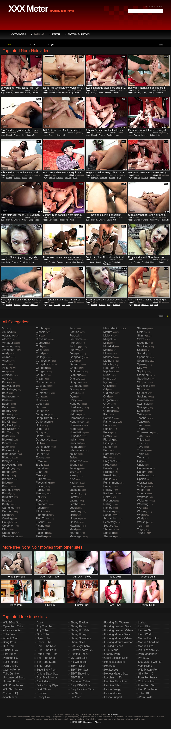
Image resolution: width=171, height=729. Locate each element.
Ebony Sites (77, 642)
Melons (108, 335)
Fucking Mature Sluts (117, 634)
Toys (140, 446)
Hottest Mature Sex (116, 673)
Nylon (107, 382)
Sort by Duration (79, 34)
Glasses (75, 378)
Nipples (108, 371)
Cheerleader (10, 536)
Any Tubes (43, 630)
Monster (108, 357)
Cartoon (7, 511)
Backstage (9, 389)
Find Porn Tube (147, 689)
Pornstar (35, 93)
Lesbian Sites (112, 685)
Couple (162, 262)
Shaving (108, 532)
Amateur (7, 342)
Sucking (142, 396)
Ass (23, 135)
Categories (18, 34)
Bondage (8, 468)
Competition (43, 360)
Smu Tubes (44, 665)
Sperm (141, 364)
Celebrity (8, 525)
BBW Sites (76, 677)
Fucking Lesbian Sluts (117, 626)
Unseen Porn (11, 681)
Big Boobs (8, 418)
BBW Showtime (79, 673)
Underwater (144, 468)
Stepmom (143, 375)
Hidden (74, 414)
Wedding (143, 504)
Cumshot (60, 177)
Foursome (76, 339)
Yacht (140, 525)
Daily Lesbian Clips (82, 689)
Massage (75, 536)
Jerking (74, 468)
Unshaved (143, 475)
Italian (73, 454)
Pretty (107, 464)
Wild (140, 518)
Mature (65, 93)
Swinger (142, 407)
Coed (39, 353)
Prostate (108, 471)
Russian (108, 511)
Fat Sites (75, 697)
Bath (5, 393)
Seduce (108, 525)
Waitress (142, 497)
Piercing (108, 439)
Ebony (40, 457)
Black (5, 446)
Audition (7, 375)
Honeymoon (77, 421)
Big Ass (7, 414)
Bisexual (7, 439)
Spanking (143, 360)
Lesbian (75, 511)
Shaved (108, 529)
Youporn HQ (10, 693)
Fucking (75, 346)
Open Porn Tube (13, 626)
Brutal (6, 493)
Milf (64, 135)
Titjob (140, 439)
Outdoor (108, 410)
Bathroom (8, 396)
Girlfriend (75, 371)
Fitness (40, 529)
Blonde (6, 457)
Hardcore (159, 93)
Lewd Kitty (144, 626)
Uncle (140, 464)
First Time (42, 518)
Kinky (73, 475)
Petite (107, 436)
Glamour (75, 375)
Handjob (68, 177)
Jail (72, 457)
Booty (5, 475)
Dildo (39, 428)
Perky (107, 432)
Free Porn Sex (147, 685)
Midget (107, 339)
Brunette (108, 93)
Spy (139, 367)
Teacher (142, 418)
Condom (41, 367)
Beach (6, 407)
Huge (73, 428)
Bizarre (6, 443)
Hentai (74, 410)
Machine (75, 525)
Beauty (6, 410)
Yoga (140, 529)
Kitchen (74, 482)
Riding (107, 504)
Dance (40, 410)
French (74, 342)
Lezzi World (145, 634)
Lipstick (74, 522)
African (6, 339)
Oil (105, 389)
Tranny (141, 450)
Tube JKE (144, 693)
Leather (75, 504)
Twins (140, 457)
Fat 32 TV (76, 693)
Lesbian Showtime (115, 681)
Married (75, 532)
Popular (39, 34)
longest (51, 44)
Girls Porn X (145, 673)
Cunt (39, 396)
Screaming (110, 518)
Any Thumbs (44, 626)
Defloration (43, 421)
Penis (72, 220)
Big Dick (7, 428)
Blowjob (9, 93)
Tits (139, 443)
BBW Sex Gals (79, 669)
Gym (73, 396)
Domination (43, 446)
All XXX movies (12, 630)
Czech (40, 403)
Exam (39, 471)
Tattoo (141, 414)
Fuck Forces (10, 661)
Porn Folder (146, 697)
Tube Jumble (11, 673)
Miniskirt (108, 346)
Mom (156, 305)
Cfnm (5, 529)
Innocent (75, 443)
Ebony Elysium (79, 622)
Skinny (141, 335)
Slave (140, 339)
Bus (4, 500)
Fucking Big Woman (116, 622)
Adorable (8, 335)
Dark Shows (44, 689)
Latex (73, 497)
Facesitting (43, 482)
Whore (141, 511)
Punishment (111, 482)
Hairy (73, 400)
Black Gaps (44, 681)
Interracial (76, 450)
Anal (50, 135)
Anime (6, 357)
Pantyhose (110, 421)
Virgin (140, 489)
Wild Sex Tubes (12, 689)
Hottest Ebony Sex (81, 650)
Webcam (143, 500)
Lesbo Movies (112, 693)
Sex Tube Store (46, 661)
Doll (38, 443)
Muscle (108, 364)
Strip (140, 389)
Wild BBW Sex (12, 622)
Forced (74, 335)
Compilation (43, 364)
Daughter (42, 414)
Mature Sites (145, 646)
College (41, 357)
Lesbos (142, 622)
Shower (142, 328)
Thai (140, 428)
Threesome (63, 220)
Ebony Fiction (78, 626)
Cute (39, 400)
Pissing (108, 443)
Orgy (106, 403)
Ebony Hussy (78, 634)
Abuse (98, 722)
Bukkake (7, 497)
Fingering (95, 177)
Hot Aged (109, 665)
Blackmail (8, 450)
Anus (68, 305)
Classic (40, 332)
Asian (5, 367)
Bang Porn (9, 642)
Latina (73, 500)
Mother (107, 360)
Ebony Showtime (80, 638)
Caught (6, 522)
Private (107, 468)
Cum (39, 389)
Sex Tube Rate (46, 657)
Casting (7, 518)
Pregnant (109, 461)
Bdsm (5, 403)
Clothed (41, 342)
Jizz (72, 471)
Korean (74, 486)
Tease (141, 421)
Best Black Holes (47, 677)
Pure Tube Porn (46, 650)
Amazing (7, 346)
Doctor (40, 436)
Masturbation (25, 93)
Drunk (40, 454)
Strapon (142, 382)
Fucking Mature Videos (118, 638)
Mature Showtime (148, 642)
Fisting (40, 525)
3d (3, 328)
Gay (72, 360)
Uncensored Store (14, 677)
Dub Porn (9, 646)
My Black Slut (78, 657)
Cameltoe (8, 507)
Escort (40, 468)
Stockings (30, 262)
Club (39, 346)
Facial (22, 262)
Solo (140, 350)
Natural (108, 367)
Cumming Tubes (80, 681)
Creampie (42, 382)
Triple (140, 454)
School (107, 515)
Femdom (41, 504)
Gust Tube (43, 634)
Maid (73, 529)
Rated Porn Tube (47, 653)
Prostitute (109, 475)
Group (16, 93)
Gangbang (76, 357)
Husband (75, 436)
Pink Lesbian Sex (148, 650)
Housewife (31, 135)
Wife (140, 515)
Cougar (40, 371)
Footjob (74, 332)
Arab (5, 364)
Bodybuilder (9, 464)
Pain (106, 414)
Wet (139, 507)
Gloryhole (76, 382)
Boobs (6, 471)
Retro (107, 497)
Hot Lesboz (111, 669)
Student (142, 393)
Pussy (55, 220)
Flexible (41, 536)
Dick (38, 425)
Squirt (75, 177)
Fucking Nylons (113, 646)
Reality (107, 489)
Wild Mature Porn (148, 669)
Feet (39, 500)
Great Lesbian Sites (116, 657)
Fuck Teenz (111, 650)
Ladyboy (75, 493)
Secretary (109, 522)
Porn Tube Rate (46, 646)
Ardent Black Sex (47, 673)
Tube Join (9, 634)
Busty (59, 93)
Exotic (40, 475)
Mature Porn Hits (148, 638)
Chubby (41, 328)
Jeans (73, 464)
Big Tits (7, 432)
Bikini (5, 436)
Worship (142, 522)
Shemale (109, 536)
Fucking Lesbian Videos (118, 630)
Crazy (39, 378)
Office (107, 385)
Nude (106, 375)
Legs (73, 507)
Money (107, 353)
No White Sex (78, 661)
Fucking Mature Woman (118, 642)
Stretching (143, 385)
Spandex (143, 357)
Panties (108, 418)
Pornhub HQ (10, 657)
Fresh (56, 34)
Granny (74, 389)
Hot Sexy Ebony (80, 646)
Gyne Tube (43, 638)
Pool (106, 450)
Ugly (140, 461)
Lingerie (75, 518)
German (75, 364)
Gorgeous (76, 385)
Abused (7, 332)
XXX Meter (28, 8)
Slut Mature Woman (150, 661)
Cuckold (41, 385)
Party (106, 425)
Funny (74, 350)
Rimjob (107, 507)
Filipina (40, 511)
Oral (106, 396)
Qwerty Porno (11, 669)
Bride (5, 482)
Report (4, 84)
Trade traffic (112, 714)
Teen (140, 425)
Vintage (142, 486)
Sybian (141, 410)
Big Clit (6, 421)
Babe (93, 93)
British (6, 486)
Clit (38, 335)
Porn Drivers (10, 665)
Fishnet (40, 522)
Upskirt (141, 479)
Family (40, 489)
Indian (73, 439)
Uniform (142, 471)
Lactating (75, 489)
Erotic (39, 464)
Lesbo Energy (112, 689)
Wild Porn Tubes (13, 685)
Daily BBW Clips (80, 685)
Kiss (72, 479)
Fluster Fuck (10, 650)
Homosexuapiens (114, 661)
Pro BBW (143, 657)
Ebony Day (43, 697)
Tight (140, 436)
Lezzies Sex (145, 630)
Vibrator (142, 482)
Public (107, 479)
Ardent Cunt (10, 638)
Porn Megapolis (147, 653)
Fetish (40, 507)
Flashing (41, 532)
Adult (40, 622)
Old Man (108, 393)
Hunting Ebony (79, 653)
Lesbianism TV (113, 677)
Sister (140, 332)
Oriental (108, 407)
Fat (38, 497)
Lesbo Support (113, 697)
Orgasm (108, 400)
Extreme (41, 479)
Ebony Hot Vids (79, 630)
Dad (38, 407)
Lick (72, 515)
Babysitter (8, 385)
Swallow (142, 400)
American (8, 350)
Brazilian (7, 479)
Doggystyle (43, 439)
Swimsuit (143, 403)
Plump (107, 446)
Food (73, 328)
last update (31, 44)
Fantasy (41, 493)
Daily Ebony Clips (47, 685)
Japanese (76, 461)
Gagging (75, 353)
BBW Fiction (78, 665)
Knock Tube (44, 642)
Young (141, 532)
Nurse (107, 378)
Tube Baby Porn (46, 669)
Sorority (142, 353)
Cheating (8, 532)
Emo (39, 461)
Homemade (77, 418)
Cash (5, 515)
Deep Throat (74, 93)
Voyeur (141, 493)
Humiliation (77, 432)
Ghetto (74, 367)
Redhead (110, 135)
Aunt (5, 378)
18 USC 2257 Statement (81, 722)
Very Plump (145, 665)
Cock (39, 350)
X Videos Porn (146, 681)
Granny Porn (112, 653)
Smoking (142, 346)
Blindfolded (9, 454)
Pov (105, 457)
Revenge (109, 500)
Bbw (5, 400)
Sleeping (142, 342)
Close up (151, 93)
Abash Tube (10, 697)
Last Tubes (9, 653)
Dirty (39, 432)
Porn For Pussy (147, 677)
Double (40, 450)
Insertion (75, 446)
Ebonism (42, 693)
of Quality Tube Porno (62, 10)
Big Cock (8, 425)
